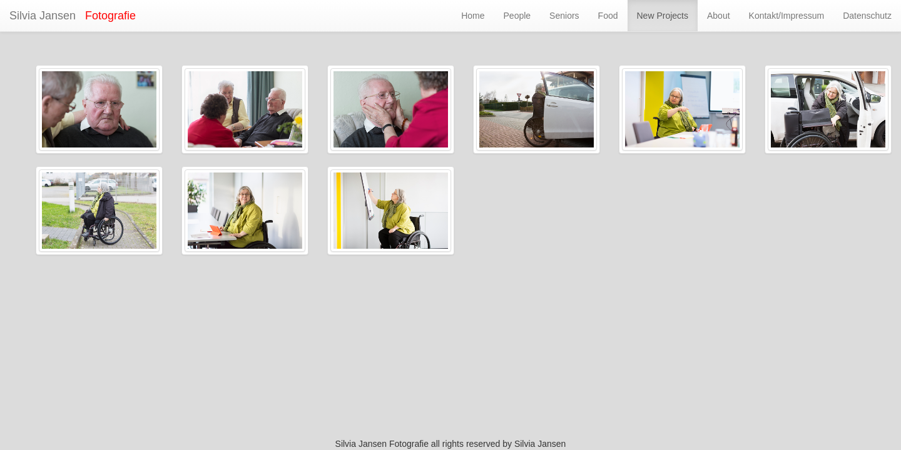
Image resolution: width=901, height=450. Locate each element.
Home (472, 16)
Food (608, 16)
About (718, 16)
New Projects (662, 16)
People (517, 16)
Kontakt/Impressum (787, 16)
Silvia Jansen (42, 15)
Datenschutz (867, 16)
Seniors (564, 16)
